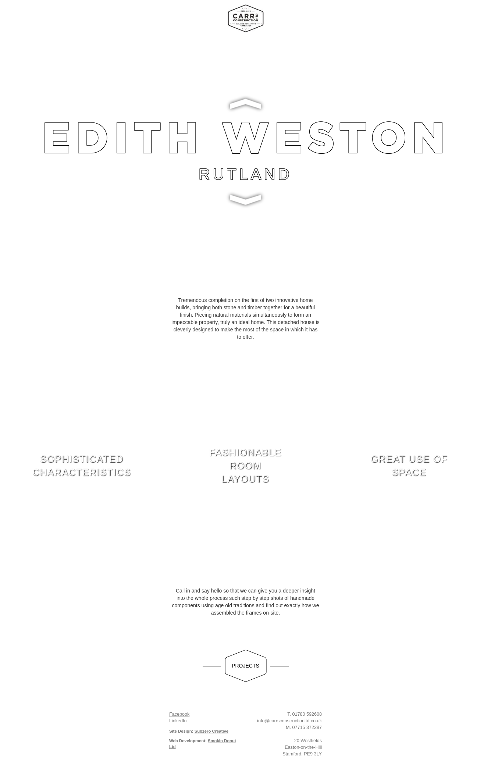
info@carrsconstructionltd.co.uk (289, 720)
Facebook (179, 714)
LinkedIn (178, 720)
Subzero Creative (212, 731)
